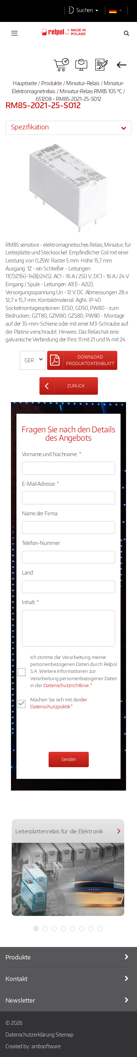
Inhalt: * (30, 602)
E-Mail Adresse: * (40, 483)
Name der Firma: (40, 513)
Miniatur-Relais (82, 83)
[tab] (68, 128)
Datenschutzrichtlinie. (66, 685)
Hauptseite (25, 83)
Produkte (51, 83)
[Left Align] (82, 360)
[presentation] (77, 731)
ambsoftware (46, 1046)
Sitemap (64, 1034)
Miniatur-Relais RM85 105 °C (91, 91)
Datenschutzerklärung (29, 1034)
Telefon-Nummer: (41, 542)
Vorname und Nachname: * (51, 454)
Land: (28, 572)
